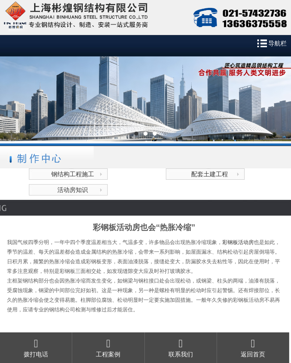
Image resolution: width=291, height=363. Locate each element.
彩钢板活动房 (238, 242)
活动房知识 (72, 189)
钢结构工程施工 (72, 174)
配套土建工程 (209, 174)
